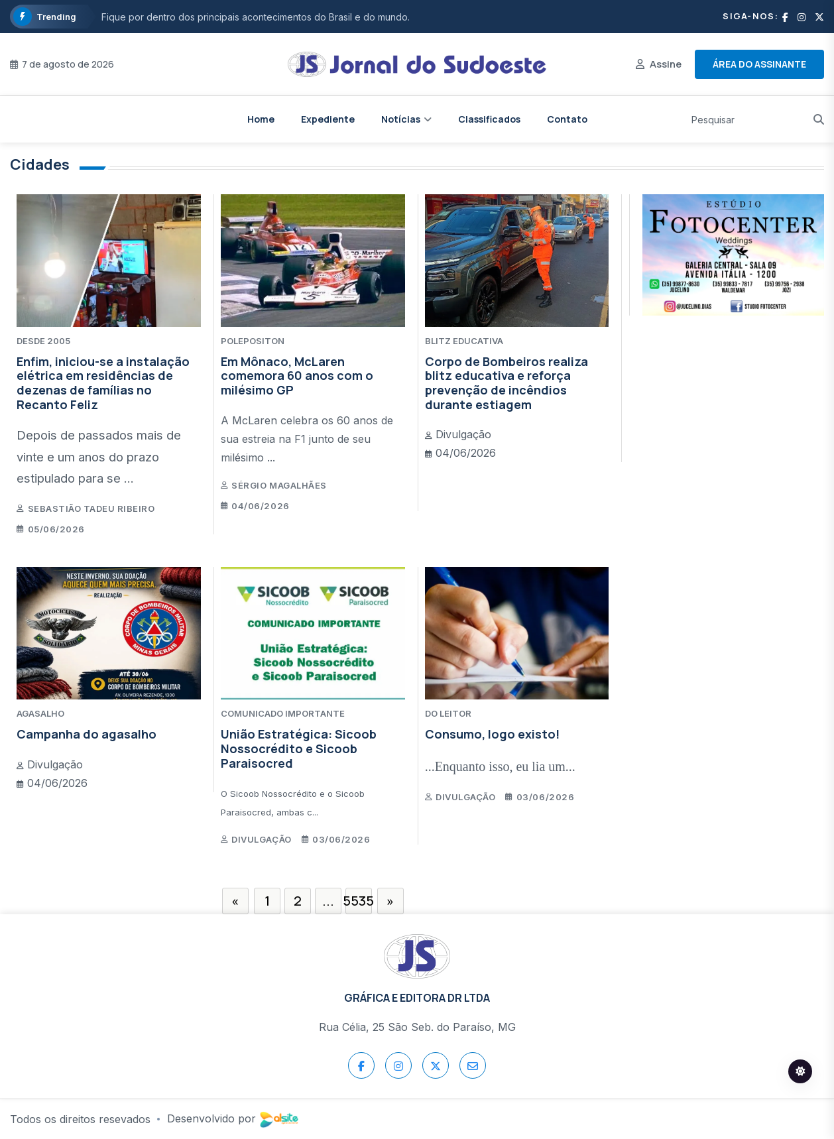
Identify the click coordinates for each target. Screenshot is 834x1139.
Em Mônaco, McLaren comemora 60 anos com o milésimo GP (297, 375)
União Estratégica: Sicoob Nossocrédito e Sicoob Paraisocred (299, 748)
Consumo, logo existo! (492, 734)
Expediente (328, 119)
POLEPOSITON (252, 340)
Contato (567, 119)
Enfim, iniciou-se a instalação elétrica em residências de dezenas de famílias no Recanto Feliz (103, 382)
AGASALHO (40, 713)
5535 (358, 901)
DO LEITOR (448, 713)
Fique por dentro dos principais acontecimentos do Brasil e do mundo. (255, 17)
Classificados (489, 119)
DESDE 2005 (43, 340)
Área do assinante (759, 64)
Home (260, 119)
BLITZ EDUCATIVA (464, 340)
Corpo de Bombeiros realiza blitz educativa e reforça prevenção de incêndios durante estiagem (506, 382)
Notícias (400, 119)
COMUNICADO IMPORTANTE (283, 713)
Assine (666, 64)
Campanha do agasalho (86, 734)
